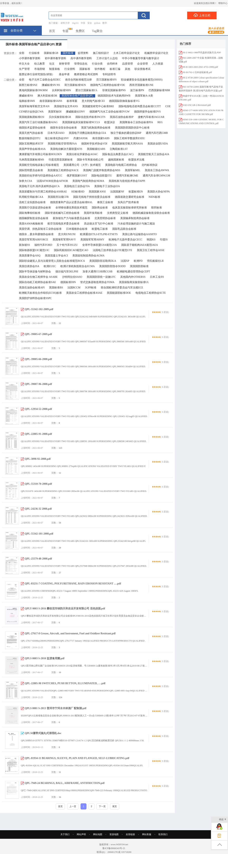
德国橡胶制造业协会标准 (33, 218)
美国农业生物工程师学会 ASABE (38, 276)
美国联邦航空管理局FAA (62, 143)
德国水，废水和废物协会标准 (36, 234)
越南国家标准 (116, 159)
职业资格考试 (142, 69)
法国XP (125, 260)
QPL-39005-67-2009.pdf (38, 334)
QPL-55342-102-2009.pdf (39, 309)
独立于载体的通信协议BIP (126, 133)
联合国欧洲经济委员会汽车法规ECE (122, 287)
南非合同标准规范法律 (78, 79)
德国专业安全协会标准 (63, 127)
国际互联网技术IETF (31, 143)
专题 (65, 31)
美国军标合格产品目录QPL (77, 95)
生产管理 (24, 69)
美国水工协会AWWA (157, 170)
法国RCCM (73, 287)
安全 (89, 23)
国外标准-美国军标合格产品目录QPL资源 (34, 44)
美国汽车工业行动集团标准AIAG (38, 122)
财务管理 (64, 63)
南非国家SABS (101, 138)
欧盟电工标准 (100, 228)
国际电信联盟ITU (101, 175)
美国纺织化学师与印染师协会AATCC (40, 175)
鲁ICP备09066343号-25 (114, 848)
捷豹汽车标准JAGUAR (151, 117)
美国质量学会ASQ (29, 255)
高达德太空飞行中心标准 (98, 223)
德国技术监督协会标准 (32, 127)
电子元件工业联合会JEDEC (45, 79)
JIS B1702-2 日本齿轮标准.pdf (197, 72)
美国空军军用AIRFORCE (33, 239)
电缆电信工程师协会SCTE (150, 292)
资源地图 (114, 834)
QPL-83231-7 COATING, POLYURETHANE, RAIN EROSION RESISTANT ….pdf (73, 583)
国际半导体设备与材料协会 (35, 271)
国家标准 (84, 69)
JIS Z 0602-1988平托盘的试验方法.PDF (202, 52)
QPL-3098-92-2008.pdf (38, 458)
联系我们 (163, 834)
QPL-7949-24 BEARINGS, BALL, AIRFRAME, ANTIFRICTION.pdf (64, 783)
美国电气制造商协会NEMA (88, 181)
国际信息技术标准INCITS (90, 117)
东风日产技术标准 (128, 202)
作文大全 (24, 63)
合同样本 (112, 63)
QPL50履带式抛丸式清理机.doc (43, 733)
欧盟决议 (109, 122)
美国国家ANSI (97, 191)
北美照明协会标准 (105, 218)
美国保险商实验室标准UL (134, 282)
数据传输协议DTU (29, 138)
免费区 (80, 31)
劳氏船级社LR (155, 260)
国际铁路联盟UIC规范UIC (34, 250)
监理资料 (83, 53)
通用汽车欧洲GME (127, 175)
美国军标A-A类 (144, 95)
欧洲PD (138, 260)
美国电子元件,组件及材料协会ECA (39, 186)
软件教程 (100, 69)
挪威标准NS (26, 95)
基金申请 (64, 74)
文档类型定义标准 (117, 213)
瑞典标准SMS (27, 101)
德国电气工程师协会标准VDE (107, 85)
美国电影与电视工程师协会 (121, 165)
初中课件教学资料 (55, 58)
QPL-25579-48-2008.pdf (38, 558)
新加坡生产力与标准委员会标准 (71, 218)
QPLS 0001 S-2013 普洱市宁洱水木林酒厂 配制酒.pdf (55, 708)
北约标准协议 (150, 165)
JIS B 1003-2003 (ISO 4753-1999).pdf (200, 67)
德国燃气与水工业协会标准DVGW (109, 111)
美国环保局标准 (93, 213)
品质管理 (127, 63)
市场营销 (39, 69)
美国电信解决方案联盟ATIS (66, 149)
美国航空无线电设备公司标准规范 (39, 165)
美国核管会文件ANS (66, 106)
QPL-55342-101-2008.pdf (39, 533)
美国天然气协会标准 (31, 133)
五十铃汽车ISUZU (67, 244)
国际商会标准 (100, 207)
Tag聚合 (97, 31)
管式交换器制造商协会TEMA (97, 282)
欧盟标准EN (136, 191)
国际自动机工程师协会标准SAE (37, 282)
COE (168, 106)
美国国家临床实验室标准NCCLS (81, 122)
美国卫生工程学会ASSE (151, 250)
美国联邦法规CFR (58, 197)
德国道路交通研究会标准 (129, 197)
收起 (222, 819)
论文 (52, 63)
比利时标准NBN (61, 90)
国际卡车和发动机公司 (90, 159)
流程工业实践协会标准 (32, 202)
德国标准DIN (68, 282)
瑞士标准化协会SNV (57, 138)
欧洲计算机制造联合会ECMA (77, 266)
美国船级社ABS (96, 149)
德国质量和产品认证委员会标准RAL (71, 202)
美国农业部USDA (157, 143)
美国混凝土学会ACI (56, 255)
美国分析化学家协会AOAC (82, 154)
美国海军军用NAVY (64, 239)
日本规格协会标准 (76, 228)
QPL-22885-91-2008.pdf (38, 434)
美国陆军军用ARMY (92, 239)
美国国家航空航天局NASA (127, 143)
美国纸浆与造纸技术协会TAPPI (127, 181)
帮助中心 (222, 3)
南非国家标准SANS (51, 101)
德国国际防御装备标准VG (124, 101)
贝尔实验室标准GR (60, 117)
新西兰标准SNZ (28, 85)
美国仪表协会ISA (29, 266)
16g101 (75, 23)
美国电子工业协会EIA (107, 186)
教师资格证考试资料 (86, 74)
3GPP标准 (91, 287)
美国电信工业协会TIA (77, 186)
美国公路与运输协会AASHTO (139, 234)
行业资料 (69, 69)
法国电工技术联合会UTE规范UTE (112, 250)
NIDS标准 (154, 197)
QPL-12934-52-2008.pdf (38, 409)
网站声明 (81, 834)
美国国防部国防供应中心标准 (132, 127)
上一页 (72, 806)
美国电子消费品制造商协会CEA (87, 133)
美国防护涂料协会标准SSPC (35, 298)
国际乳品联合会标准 (124, 228)
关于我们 (65, 834)
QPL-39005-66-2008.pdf (38, 359)
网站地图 (97, 834)
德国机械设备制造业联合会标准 (151, 213)
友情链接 (130, 834)
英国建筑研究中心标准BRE (98, 106)
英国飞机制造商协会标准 (95, 127)
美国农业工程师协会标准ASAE (84, 292)
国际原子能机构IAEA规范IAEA (139, 244)
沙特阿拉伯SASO (72, 276)
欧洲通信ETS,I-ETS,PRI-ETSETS (99, 234)
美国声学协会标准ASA (32, 149)
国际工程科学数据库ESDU (129, 138)
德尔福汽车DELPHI (66, 271)
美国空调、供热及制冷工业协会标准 (40, 228)
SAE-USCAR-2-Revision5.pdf (197, 105)
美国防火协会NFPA (158, 191)
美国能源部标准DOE (119, 292)
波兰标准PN (137, 90)
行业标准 (34, 53)
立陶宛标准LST (119, 149)
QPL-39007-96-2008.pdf (38, 384)
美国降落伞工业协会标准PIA (136, 122)
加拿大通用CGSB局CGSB (97, 271)
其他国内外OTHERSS (132, 276)
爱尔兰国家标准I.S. (86, 90)
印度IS (164, 239)
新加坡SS (24, 244)
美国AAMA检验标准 (31, 223)
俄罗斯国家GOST (77, 175)
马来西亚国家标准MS (31, 159)
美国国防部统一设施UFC (101, 276)
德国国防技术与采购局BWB (114, 95)
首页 (52, 31)
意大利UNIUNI (67, 234)
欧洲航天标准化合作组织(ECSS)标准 (40, 292)
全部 (21, 53)
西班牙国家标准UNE (141, 85)
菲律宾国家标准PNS (114, 90)
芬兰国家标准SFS (106, 79)
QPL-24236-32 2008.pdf (38, 508)
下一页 (102, 806)
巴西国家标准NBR (159, 90)
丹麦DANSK (80, 138)
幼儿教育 (39, 63)
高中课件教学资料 (81, 58)
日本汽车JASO (56, 133)
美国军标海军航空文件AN (34, 106)
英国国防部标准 (139, 266)
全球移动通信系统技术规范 (71, 207)
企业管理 (142, 63)
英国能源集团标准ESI (31, 117)
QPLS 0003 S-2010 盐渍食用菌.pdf (44, 658)
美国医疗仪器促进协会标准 (35, 207)
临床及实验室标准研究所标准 (129, 207)
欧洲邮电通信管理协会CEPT (133, 271)
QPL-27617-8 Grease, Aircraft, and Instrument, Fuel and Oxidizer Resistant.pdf (70, 633)
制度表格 (54, 69)
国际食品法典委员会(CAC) (117, 154)
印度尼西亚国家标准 (61, 159)
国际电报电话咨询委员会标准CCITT (140, 106)
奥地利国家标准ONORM (33, 90)
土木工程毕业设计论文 (126, 53)
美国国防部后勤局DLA (102, 260)
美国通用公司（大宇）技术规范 (82, 165)
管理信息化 (80, 63)
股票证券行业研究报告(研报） (37, 74)
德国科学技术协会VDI (94, 143)
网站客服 (146, 834)
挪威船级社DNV (75, 111)
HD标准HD (77, 191)
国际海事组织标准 (29, 213)
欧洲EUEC (50, 266)
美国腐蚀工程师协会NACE (63, 170)
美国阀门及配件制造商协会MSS (101, 170)
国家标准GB (51, 53)
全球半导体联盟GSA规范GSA (99, 244)
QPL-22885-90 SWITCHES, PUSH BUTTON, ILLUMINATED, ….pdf (65, 683)
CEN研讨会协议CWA (31, 111)
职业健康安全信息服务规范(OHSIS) (141, 79)
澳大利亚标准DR (47, 95)
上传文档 (201, 15)
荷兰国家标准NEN (75, 85)
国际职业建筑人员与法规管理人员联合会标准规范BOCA (52, 260)
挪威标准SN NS (51, 85)
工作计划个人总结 (107, 58)
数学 (104, 23)
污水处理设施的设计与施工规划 (136, 223)
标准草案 (72, 101)
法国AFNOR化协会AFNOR (52, 181)
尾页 (114, 806)
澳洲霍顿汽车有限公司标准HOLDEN (40, 154)
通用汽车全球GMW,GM (156, 175)
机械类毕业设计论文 (156, 53)
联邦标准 (156, 207)
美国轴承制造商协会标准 (135, 218)
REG (160, 122)
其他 (127, 69)
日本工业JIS (157, 276)
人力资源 (157, 63)
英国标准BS (56, 287)
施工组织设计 (101, 53)
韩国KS (151, 239)
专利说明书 (109, 74)
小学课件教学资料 (29, 58)
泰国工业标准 (105, 202)
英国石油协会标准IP (121, 117)
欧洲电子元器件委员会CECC (125, 239)
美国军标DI (55, 111)
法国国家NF (117, 191)
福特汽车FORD (43, 244)
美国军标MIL (132, 170)
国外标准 (68, 53)
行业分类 (97, 63)
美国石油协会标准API (32, 287)
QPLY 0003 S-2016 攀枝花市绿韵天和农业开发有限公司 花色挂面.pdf (65, 608)
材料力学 (65, 23)
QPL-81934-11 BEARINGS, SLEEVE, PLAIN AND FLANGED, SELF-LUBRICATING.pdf (77, 758)
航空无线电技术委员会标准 (63, 223)
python (97, 23)
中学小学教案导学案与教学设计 (140, 58)
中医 (83, 23)
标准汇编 (115, 69)
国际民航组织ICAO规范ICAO (71, 250)
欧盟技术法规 (136, 159)
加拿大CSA (25, 181)
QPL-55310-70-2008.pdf (38, 483)
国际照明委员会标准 (31, 170)
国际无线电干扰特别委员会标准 (91, 197)
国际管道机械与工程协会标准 (62, 213)
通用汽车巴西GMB (157, 133)
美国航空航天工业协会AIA (153, 154)
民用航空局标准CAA (31, 197)
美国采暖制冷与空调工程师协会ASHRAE (43, 191)
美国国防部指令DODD (112, 266)
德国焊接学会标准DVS (147, 111)
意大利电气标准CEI (93, 101)
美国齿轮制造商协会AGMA (88, 255)
